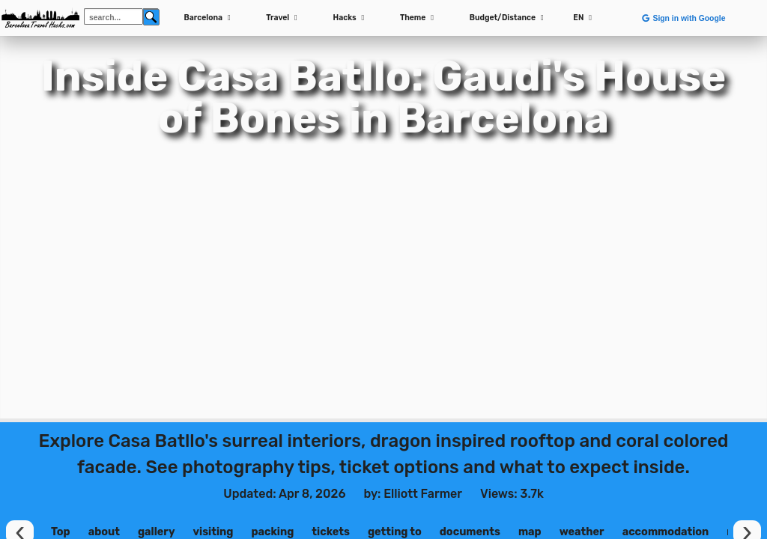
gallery (156, 532)
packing (272, 532)
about (104, 532)
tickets (331, 532)
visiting (212, 532)
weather (582, 532)
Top (60, 532)
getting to (395, 532)
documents (470, 532)
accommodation (665, 532)
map (530, 532)
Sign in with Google (683, 18)
